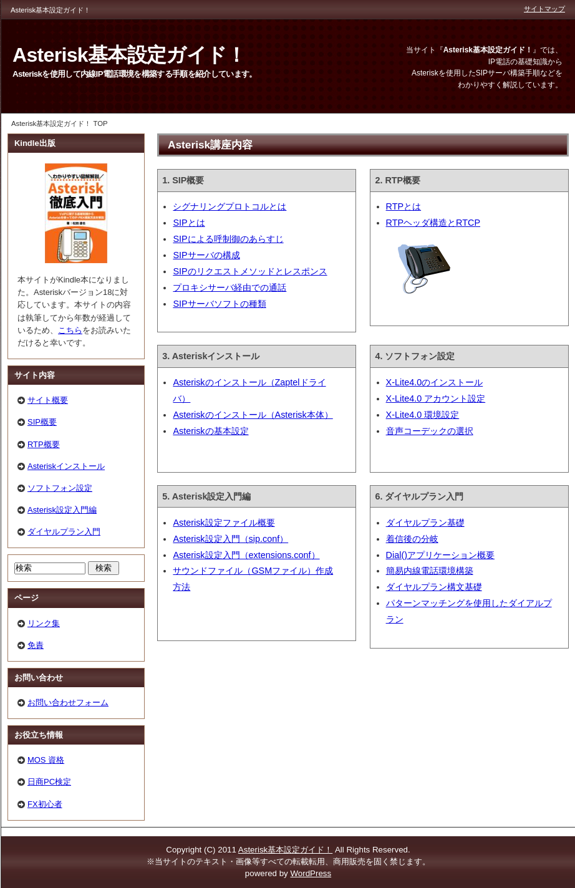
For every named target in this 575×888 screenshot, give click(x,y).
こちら (70, 330)
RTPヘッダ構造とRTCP (433, 223)
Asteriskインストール (66, 466)
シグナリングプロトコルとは (229, 206)
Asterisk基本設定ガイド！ (129, 55)
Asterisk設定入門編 (62, 509)
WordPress (310, 873)
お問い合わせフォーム (68, 702)
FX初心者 (44, 804)
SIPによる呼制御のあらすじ (228, 239)
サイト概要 (47, 400)
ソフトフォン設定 (59, 488)
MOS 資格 (45, 760)
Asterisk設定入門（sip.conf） (230, 539)
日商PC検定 (49, 781)
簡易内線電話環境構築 (429, 571)
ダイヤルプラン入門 (63, 531)
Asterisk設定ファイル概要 (223, 523)
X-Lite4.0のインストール (434, 382)
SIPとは (189, 223)
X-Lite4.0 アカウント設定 (436, 398)
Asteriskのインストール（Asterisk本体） (252, 415)
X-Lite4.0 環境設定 (423, 415)
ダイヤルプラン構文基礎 (434, 587)
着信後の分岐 (412, 539)
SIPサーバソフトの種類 (219, 304)
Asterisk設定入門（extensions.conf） (246, 555)
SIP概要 (42, 422)
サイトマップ (544, 8)
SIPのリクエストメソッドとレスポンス (250, 271)
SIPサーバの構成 (206, 255)
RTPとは (404, 206)
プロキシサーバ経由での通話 (229, 287)
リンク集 (43, 623)
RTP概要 (43, 444)
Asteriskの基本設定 (210, 431)
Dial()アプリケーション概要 (440, 555)
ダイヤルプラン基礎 (425, 523)
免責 (35, 645)
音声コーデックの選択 (429, 431)
